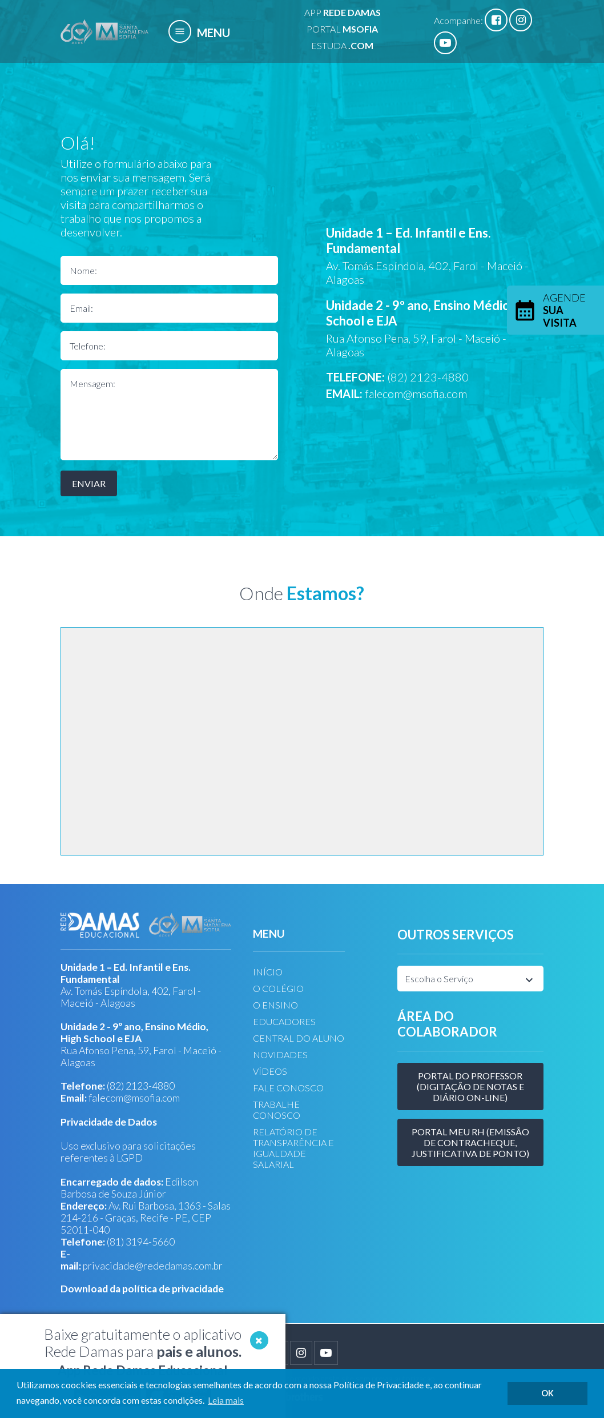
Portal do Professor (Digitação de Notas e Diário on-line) (470, 1086)
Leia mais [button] (226, 1400)
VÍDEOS (270, 1071)
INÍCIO (268, 971)
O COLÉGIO (278, 988)
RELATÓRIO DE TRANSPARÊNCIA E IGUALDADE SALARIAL (293, 1148)
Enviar (89, 483)
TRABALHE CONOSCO (276, 1109)
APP (342, 12)
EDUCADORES (284, 1021)
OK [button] (547, 1393)
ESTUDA (342, 45)
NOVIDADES (280, 1054)
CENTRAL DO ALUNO (298, 1038)
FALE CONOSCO (288, 1087)
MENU (199, 32)
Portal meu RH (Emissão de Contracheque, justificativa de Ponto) (470, 1142)
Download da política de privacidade (142, 1289)
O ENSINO (275, 1004)
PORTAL (342, 28)
